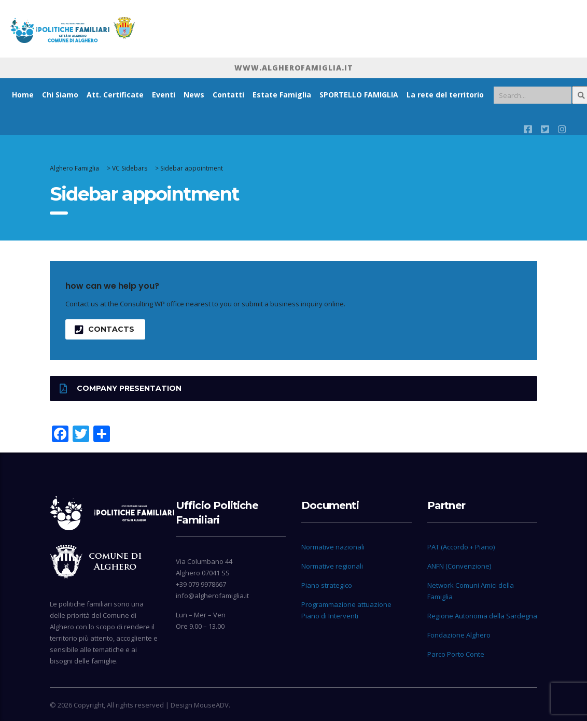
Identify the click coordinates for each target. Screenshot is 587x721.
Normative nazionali (333, 547)
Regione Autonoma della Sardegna (482, 615)
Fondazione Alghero (459, 635)
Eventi (163, 95)
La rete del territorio (445, 95)
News (194, 95)
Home (23, 95)
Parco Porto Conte (455, 654)
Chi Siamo (60, 95)
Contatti (228, 95)
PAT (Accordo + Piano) (461, 547)
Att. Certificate (115, 95)
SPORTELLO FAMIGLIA (358, 95)
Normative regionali (332, 566)
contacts (104, 329)
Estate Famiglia (282, 95)
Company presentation (120, 388)
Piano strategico (326, 585)
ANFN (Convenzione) (459, 566)
